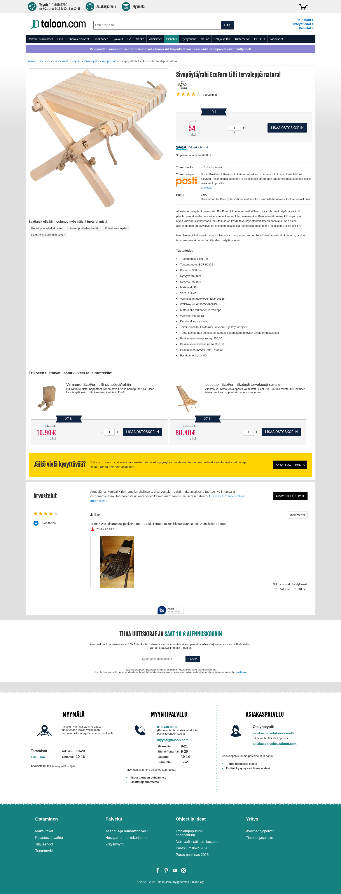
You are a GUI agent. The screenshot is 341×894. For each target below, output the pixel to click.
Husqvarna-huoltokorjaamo (126, 838)
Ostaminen (46, 819)
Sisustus (171, 39)
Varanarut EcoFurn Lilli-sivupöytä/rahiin (98, 384)
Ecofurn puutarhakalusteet (48, 235)
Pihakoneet (100, 39)
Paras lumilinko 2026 (192, 848)
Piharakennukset (78, 39)
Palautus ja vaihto (49, 838)
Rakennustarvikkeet (40, 39)
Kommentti (297, 515)
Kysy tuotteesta (290, 464)
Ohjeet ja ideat (191, 819)
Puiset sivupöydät (116, 228)
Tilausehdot (44, 844)
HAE (227, 25)
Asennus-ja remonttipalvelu (126, 831)
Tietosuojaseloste (259, 838)
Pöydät (76, 61)
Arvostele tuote (290, 496)
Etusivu (30, 61)
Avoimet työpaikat (260, 831)
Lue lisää (206, 187)
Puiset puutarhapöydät (84, 228)
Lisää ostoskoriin (142, 432)
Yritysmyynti (114, 844)
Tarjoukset (276, 39)
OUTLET (259, 39)
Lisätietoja (241, 672)
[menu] (170, 39)
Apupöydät (109, 61)
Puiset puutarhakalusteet (47, 228)
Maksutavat (44, 831)
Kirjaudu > (306, 20)
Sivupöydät (91, 61)
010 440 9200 (167, 727)
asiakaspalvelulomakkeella (274, 733)
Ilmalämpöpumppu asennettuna (190, 833)
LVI (130, 39)
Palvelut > (306, 28)
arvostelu (210, 94)
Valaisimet (155, 39)
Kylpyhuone (189, 39)
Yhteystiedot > (303, 24)
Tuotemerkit (241, 39)
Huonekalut (60, 61)
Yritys (252, 819)
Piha (60, 39)
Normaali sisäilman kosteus (197, 841)
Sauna (205, 39)
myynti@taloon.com (172, 740)
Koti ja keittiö (222, 39)
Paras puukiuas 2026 (192, 855)
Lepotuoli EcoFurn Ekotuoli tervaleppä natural (242, 384)
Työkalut (117, 39)
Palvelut (113, 819)
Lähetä (193, 659)
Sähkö (140, 39)
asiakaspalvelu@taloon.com (275, 744)
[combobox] (157, 25)
